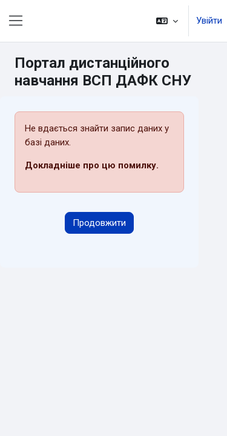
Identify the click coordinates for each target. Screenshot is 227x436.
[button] (167, 21)
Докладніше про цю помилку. (92, 165)
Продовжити (99, 222)
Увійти (209, 20)
